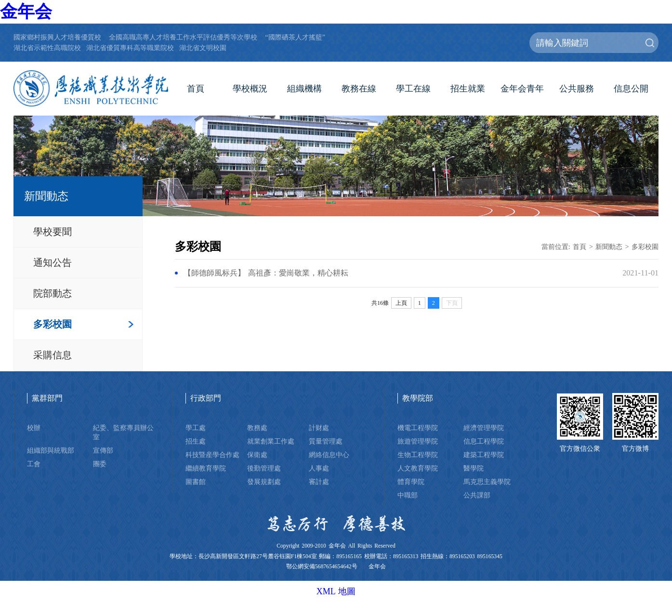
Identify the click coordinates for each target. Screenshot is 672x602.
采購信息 (52, 355)
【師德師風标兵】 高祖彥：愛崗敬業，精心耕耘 (266, 273)
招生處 (195, 441)
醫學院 (473, 468)
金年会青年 (522, 88)
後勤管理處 (264, 468)
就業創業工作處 (270, 441)
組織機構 (304, 88)
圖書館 (195, 481)
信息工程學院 (483, 441)
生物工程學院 (417, 454)
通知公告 (52, 262)
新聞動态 (608, 246)
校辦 (33, 428)
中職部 (407, 495)
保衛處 (257, 454)
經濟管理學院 (483, 428)
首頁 (195, 88)
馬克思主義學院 (487, 481)
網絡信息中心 (329, 454)
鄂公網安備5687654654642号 (321, 566)
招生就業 (467, 88)
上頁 (401, 303)
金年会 (26, 11)
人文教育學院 (417, 468)
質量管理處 (326, 441)
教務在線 (359, 88)
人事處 (319, 468)
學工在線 (413, 88)
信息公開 (631, 88)
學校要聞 (52, 231)
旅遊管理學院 (417, 441)
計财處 (319, 428)
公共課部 (476, 495)
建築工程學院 (483, 454)
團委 (99, 464)
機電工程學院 (417, 428)
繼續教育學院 (205, 468)
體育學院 (410, 481)
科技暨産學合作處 (212, 454)
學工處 (195, 428)
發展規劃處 (264, 481)
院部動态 (52, 293)
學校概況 (250, 88)
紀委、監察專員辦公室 (123, 432)
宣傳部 (103, 450)
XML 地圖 (336, 591)
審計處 (319, 481)
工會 (33, 464)
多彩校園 (52, 324)
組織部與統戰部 (50, 450)
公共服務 (576, 88)
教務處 (257, 428)
